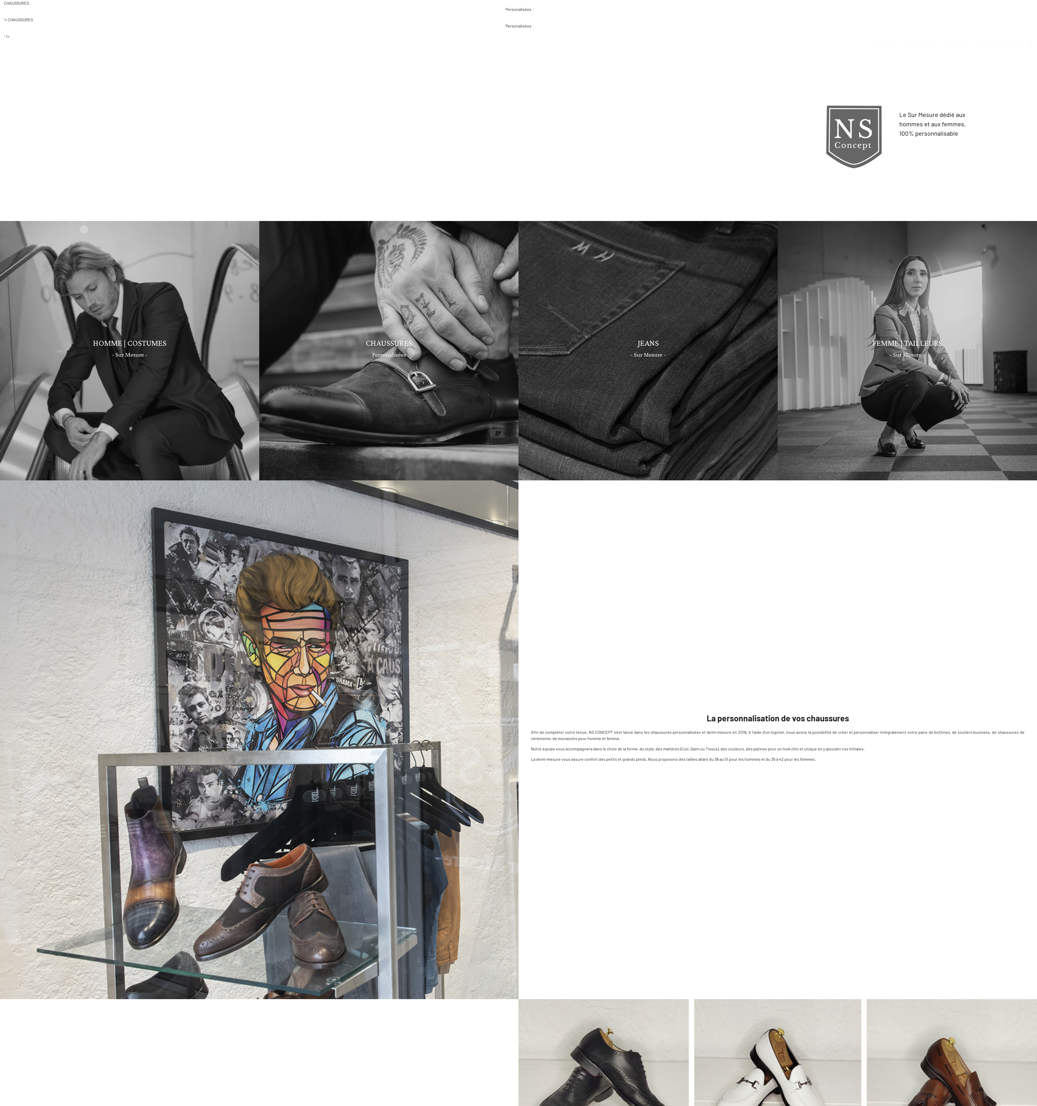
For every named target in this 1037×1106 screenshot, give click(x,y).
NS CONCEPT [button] (881, 44)
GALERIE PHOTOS (917, 44)
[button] (1031, 44)
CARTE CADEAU (954, 44)
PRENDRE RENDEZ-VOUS (999, 44)
